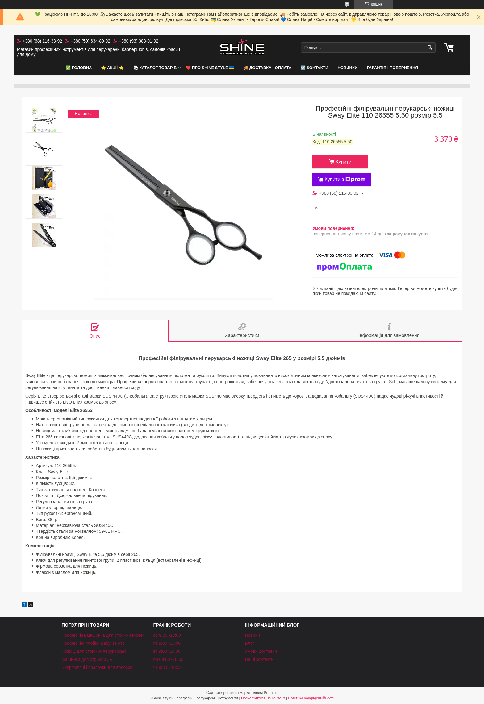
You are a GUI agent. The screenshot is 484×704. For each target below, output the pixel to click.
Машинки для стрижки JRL (88, 659)
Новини (252, 635)
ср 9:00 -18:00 (167, 635)
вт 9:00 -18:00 (166, 651)
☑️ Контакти (314, 67)
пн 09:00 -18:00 (168, 659)
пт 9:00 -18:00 (167, 643)
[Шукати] (430, 47)
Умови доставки (261, 651)
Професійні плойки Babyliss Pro (93, 643)
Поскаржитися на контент (263, 698)
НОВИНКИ (347, 67)
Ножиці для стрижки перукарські (93, 651)
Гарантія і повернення (392, 67)
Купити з (344, 179)
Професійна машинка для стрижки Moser (102, 635)
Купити (343, 161)
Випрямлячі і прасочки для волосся (96, 667)
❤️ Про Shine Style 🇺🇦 (210, 67)
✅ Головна (79, 67)
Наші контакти (259, 659)
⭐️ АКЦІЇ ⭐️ (112, 67)
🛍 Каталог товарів (155, 67)
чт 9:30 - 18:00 (167, 667)
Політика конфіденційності (311, 698)
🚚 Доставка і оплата (267, 67)
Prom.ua (271, 692)
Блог (249, 643)
